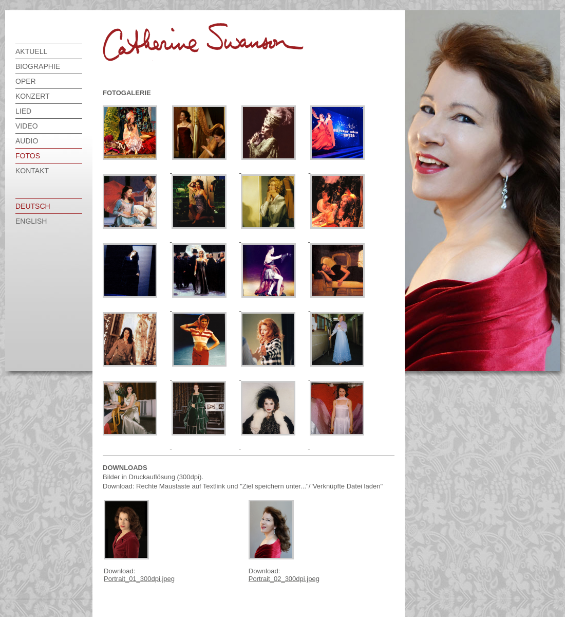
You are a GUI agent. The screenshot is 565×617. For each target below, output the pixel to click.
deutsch (32, 206)
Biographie (37, 66)
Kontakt (32, 171)
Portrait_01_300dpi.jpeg (139, 579)
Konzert (32, 96)
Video (26, 126)
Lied (23, 111)
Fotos (27, 156)
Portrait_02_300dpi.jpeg (284, 579)
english (31, 221)
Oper (25, 81)
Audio (26, 141)
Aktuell (31, 51)
